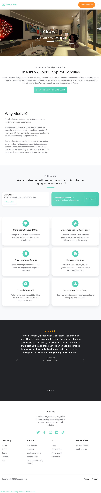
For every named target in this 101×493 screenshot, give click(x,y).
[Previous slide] (17, 360)
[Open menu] (98, 5)
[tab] (47, 390)
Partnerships (56, 449)
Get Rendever (87, 4)
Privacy (95, 479)
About (4, 449)
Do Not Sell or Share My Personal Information (17, 492)
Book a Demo (81, 449)
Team (4, 453)
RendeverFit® (32, 457)
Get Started (90, 199)
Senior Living (56, 453)
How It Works (32, 445)
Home (4, 445)
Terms (86, 479)
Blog (3, 460)
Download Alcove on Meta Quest (50, 90)
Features (30, 449)
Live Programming (34, 453)
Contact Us (10, 202)
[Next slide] (84, 360)
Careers (5, 457)
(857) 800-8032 (82, 445)
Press (53, 445)
